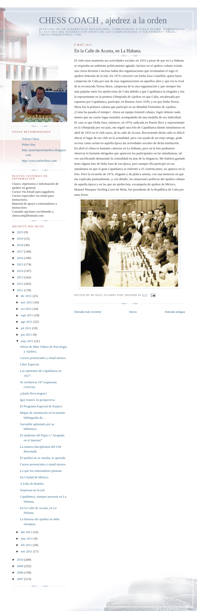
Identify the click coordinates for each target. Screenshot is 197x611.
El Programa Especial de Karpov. (41, 406)
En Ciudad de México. (34, 477)
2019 (20, 238)
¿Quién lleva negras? (33, 393)
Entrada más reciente (87, 312)
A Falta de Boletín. (32, 483)
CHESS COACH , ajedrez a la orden (103, 20)
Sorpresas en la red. (32, 490)
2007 (20, 579)
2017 (20, 251)
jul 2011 (26, 328)
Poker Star (28, 144)
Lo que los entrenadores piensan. (41, 471)
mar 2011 (27, 538)
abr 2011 (27, 532)
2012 (20, 284)
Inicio (133, 312)
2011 (20, 290)
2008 (20, 572)
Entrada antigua (175, 312)
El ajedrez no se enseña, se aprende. (43, 458)
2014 (20, 271)
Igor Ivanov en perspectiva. (37, 400)
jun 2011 (27, 334)
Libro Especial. (29, 364)
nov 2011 (27, 302)
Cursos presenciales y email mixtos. (43, 358)
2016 (20, 258)
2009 (20, 566)
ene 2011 (27, 551)
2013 (20, 277)
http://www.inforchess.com (39, 160)
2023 (20, 232)
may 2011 (27, 341)
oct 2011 (27, 309)
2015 (20, 264)
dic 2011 (27, 296)
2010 (20, 559)
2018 (20, 245)
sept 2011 (27, 315)
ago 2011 (27, 321)
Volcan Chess (30, 139)
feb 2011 (27, 545)
